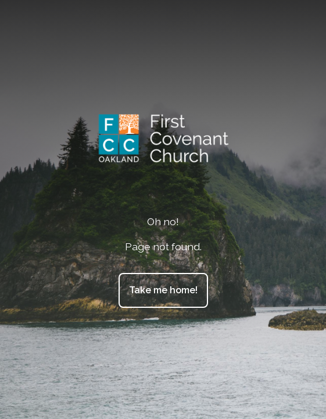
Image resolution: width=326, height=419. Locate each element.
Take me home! (163, 290)
